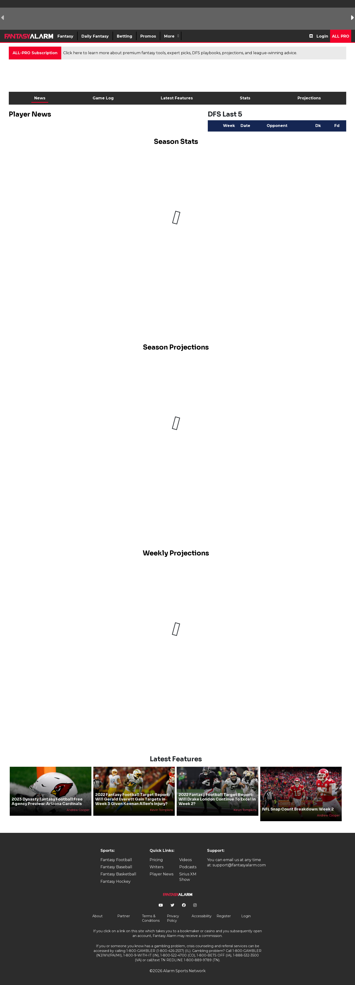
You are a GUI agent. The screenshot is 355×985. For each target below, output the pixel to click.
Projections (309, 98)
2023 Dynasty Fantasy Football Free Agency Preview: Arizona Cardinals (47, 801)
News (39, 98)
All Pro (340, 36)
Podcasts (187, 867)
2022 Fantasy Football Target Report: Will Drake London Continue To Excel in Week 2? (217, 799)
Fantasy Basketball (118, 874)
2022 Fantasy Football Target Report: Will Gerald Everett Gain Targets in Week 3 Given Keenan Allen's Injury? (132, 799)
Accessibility (202, 916)
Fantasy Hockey (115, 881)
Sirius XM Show (187, 877)
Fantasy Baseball (116, 867)
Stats (245, 98)
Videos (185, 860)
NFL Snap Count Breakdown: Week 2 (298, 809)
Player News (161, 874)
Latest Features (177, 98)
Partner (123, 916)
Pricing (156, 860)
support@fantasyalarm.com (239, 865)
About (97, 916)
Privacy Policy (173, 918)
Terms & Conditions (151, 918)
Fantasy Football (116, 860)
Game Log (103, 98)
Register (224, 916)
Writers (156, 867)
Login (322, 36)
